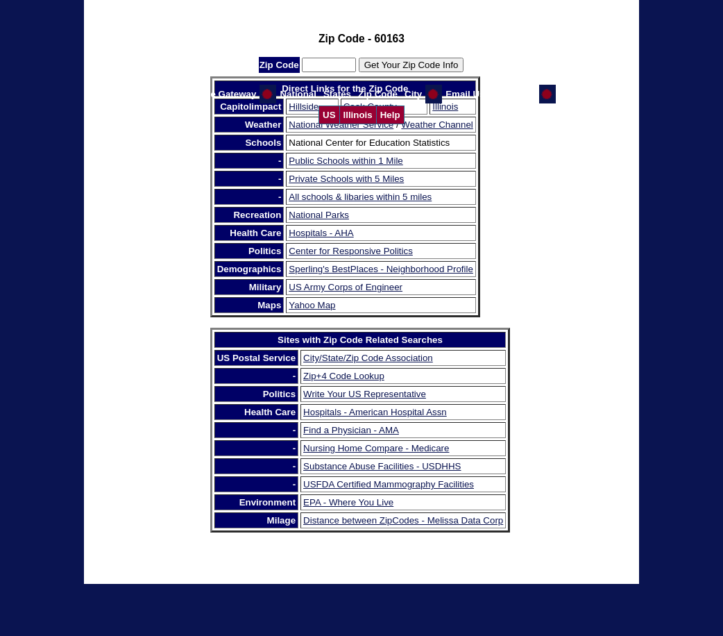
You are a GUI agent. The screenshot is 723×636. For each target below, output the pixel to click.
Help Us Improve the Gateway (191, 94)
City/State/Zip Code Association (368, 358)
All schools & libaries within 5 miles (360, 197)
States (337, 94)
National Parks (319, 215)
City (413, 94)
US (329, 115)
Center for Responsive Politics (351, 251)
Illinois (358, 115)
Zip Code (378, 94)
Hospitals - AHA (321, 233)
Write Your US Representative (364, 394)
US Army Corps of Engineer (345, 287)
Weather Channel (437, 124)
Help (390, 115)
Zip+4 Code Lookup (343, 376)
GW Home (514, 94)
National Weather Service (341, 124)
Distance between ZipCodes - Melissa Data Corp (403, 520)
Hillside (303, 106)
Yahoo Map (312, 305)
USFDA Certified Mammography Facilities (388, 484)
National (298, 94)
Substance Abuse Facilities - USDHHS (382, 466)
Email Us (464, 94)
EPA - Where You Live (348, 502)
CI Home (578, 94)
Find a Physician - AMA (351, 430)
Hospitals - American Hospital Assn (375, 412)
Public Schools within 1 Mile (345, 161)
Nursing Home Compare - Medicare (376, 448)
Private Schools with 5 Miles (346, 179)
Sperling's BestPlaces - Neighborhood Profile (381, 269)
